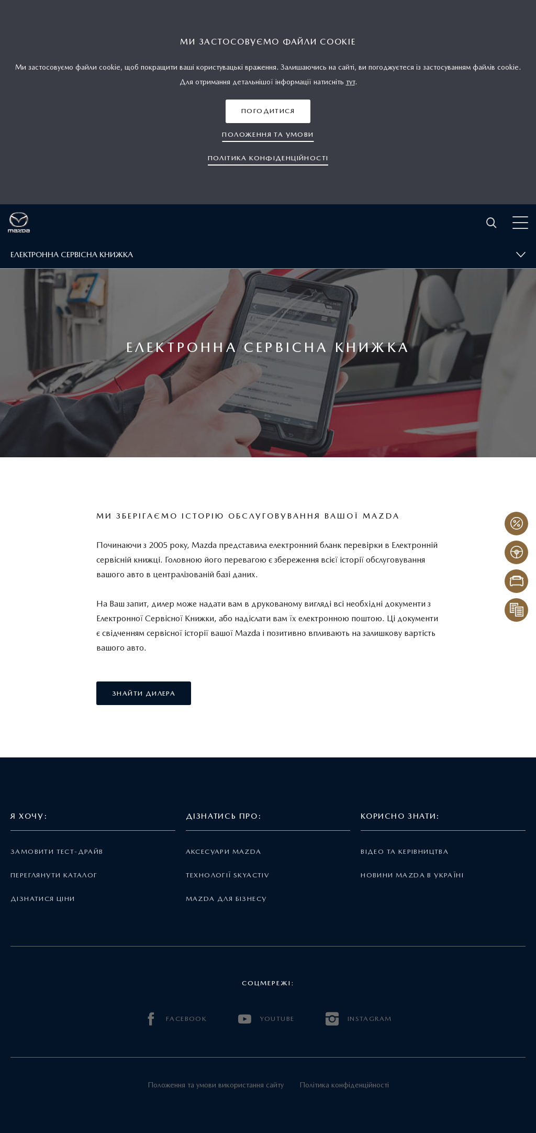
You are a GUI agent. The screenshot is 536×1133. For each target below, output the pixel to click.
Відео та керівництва (405, 851)
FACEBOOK (175, 1019)
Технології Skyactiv (227, 875)
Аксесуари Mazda (224, 851)
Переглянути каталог (53, 875)
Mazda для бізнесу (226, 899)
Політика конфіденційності (344, 1085)
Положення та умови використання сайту (216, 1085)
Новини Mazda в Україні (412, 875)
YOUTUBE (266, 1019)
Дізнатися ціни (42, 899)
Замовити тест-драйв (56, 851)
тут (350, 82)
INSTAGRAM (359, 1019)
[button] (268, 111)
